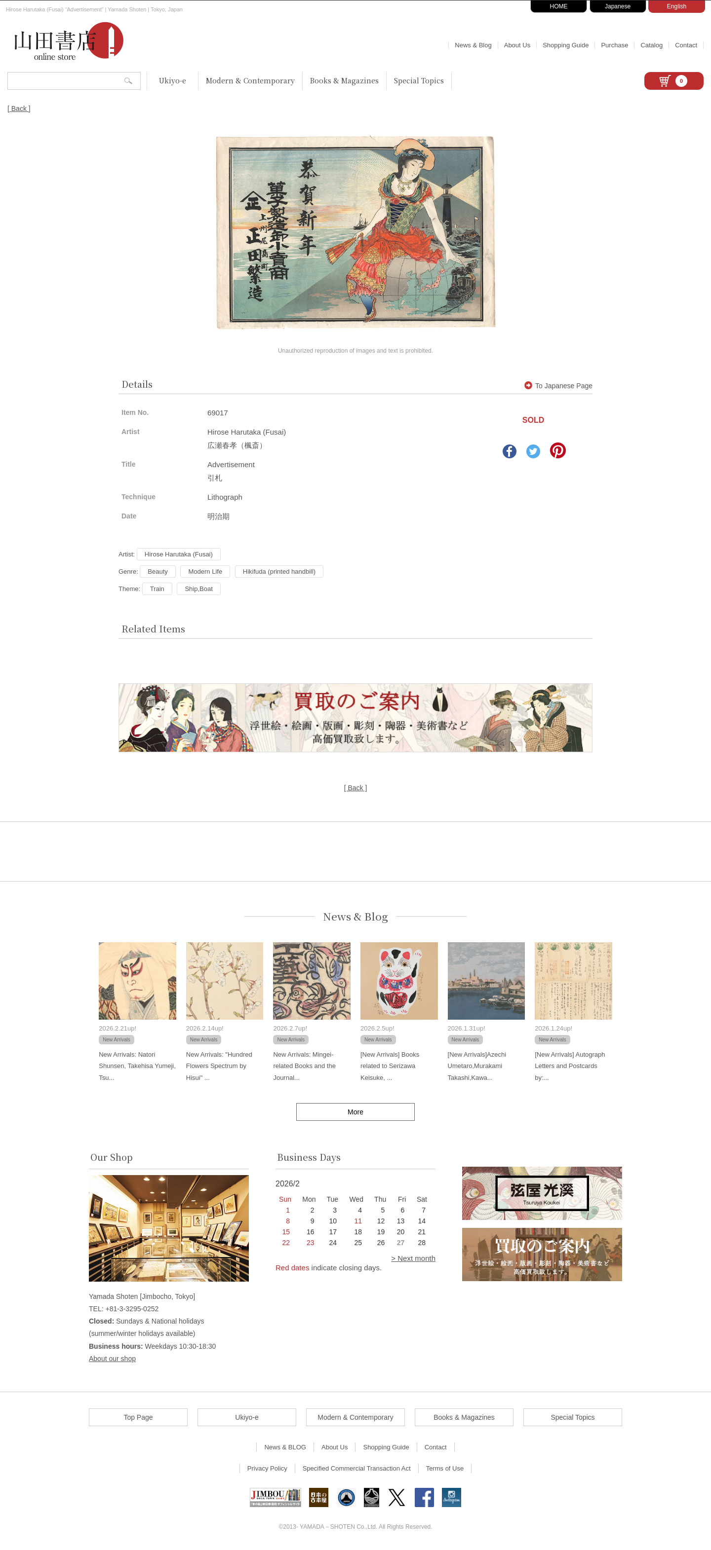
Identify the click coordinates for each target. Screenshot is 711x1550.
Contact (686, 45)
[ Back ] (19, 108)
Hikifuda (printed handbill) (279, 571)
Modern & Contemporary (250, 80)
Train (157, 588)
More (355, 1112)
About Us (517, 45)
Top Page (138, 1417)
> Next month (413, 1258)
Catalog (651, 45)
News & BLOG (285, 1447)
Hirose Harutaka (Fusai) (179, 554)
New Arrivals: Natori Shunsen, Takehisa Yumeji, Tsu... (137, 1066)
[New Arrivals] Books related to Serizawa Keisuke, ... (389, 1066)
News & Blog (473, 45)
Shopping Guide (566, 45)
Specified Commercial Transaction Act (357, 1468)
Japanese (618, 6)
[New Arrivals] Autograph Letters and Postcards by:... (570, 1066)
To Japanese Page (558, 386)
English (676, 6)
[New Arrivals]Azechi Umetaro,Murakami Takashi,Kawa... (477, 1066)
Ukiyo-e (172, 80)
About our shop (112, 1359)
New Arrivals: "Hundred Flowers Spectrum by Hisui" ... (219, 1066)
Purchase (614, 45)
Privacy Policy (267, 1468)
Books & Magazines (344, 80)
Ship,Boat (198, 588)
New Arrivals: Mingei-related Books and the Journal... (304, 1066)
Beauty (157, 571)
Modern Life (205, 571)
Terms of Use (445, 1468)
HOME (559, 6)
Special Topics (419, 80)
